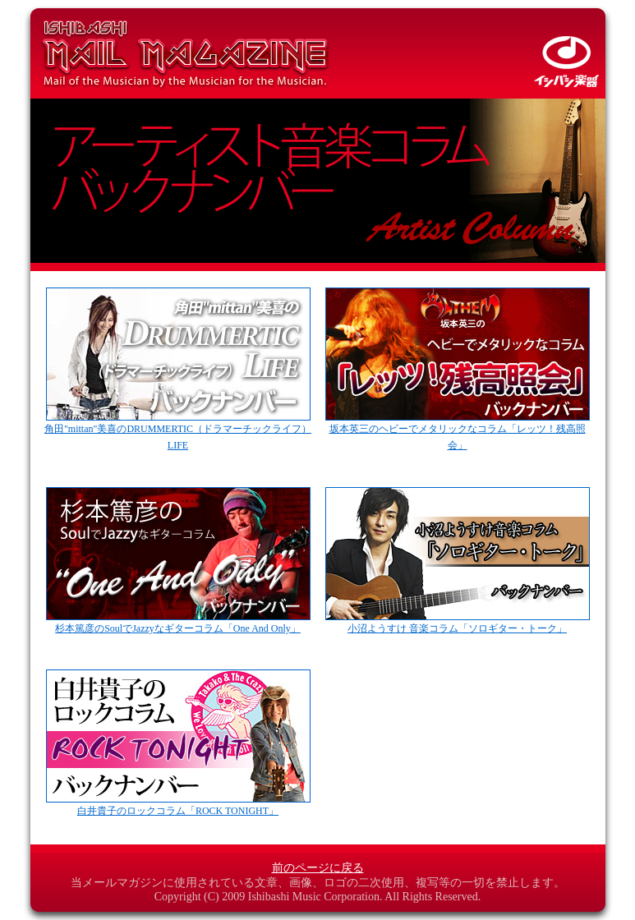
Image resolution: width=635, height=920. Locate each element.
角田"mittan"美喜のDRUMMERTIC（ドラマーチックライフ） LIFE (177, 431)
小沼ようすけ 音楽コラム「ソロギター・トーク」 (457, 622)
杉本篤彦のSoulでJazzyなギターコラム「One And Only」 (178, 622)
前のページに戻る (318, 868)
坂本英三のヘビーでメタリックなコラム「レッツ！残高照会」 (457, 431)
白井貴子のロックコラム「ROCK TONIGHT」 (178, 805)
